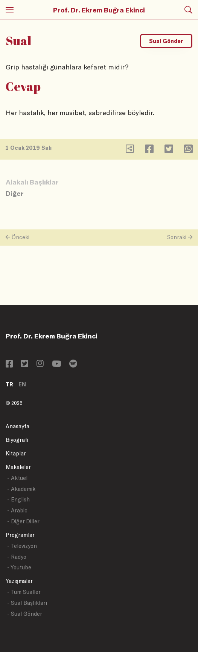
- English (18, 499)
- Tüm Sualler (24, 592)
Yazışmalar (19, 581)
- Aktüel (17, 478)
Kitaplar (16, 453)
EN (22, 384)
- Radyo (16, 557)
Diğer (15, 193)
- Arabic (17, 510)
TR (9, 384)
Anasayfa (17, 426)
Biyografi (17, 440)
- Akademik (21, 489)
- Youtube (19, 567)
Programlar (20, 535)
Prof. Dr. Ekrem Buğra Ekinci (99, 10)
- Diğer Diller (23, 521)
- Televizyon (22, 546)
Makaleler (18, 467)
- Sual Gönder (24, 613)
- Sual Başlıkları (27, 603)
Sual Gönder (166, 41)
